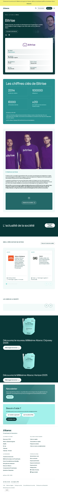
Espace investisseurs (35, 463)
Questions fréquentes (8, 470)
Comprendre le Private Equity (10, 468)
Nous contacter (33, 458)
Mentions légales (9, 485)
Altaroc (6, 14)
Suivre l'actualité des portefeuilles (11, 461)
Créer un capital (33, 439)
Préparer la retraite (34, 443)
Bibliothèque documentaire (9, 487)
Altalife (4, 443)
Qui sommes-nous (34, 456)
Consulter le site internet (11, 31)
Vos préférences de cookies (29, 485)
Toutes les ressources (8, 456)
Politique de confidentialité (42, 485)
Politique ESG (33, 467)
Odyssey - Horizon (7, 450)
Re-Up (4, 446)
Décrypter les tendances (9, 463)
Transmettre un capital (35, 441)
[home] (6, 8)
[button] (7, 490)
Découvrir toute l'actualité (49, 225)
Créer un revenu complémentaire (37, 446)
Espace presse (33, 465)
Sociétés (12, 14)
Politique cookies (18, 485)
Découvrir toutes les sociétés (47, 243)
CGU (4, 485)
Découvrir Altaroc (7, 465)
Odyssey (5, 448)
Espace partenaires (34, 460)
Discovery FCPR (7, 439)
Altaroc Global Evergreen (9, 441)
